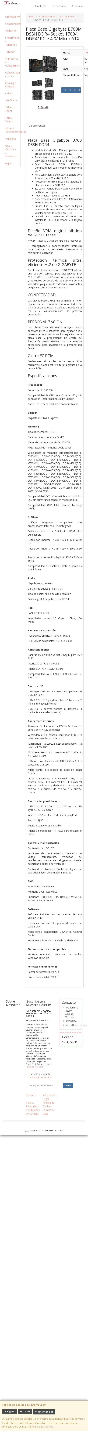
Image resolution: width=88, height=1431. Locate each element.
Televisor (10, 51)
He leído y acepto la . (41, 1076)
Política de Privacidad (34, 1067)
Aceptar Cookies (44, 1411)
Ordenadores (12, 16)
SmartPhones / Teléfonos (12, 41)
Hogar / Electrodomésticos (12, 130)
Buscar (77, 6)
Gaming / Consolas (10, 84)
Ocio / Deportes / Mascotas (10, 151)
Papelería (10, 138)
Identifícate (38, 6)
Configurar (10, 1411)
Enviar (67, 1085)
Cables (9, 93)
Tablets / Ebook (10, 109)
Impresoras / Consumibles (12, 62)
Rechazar (25, 1411)
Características (37, 125)
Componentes (12, 23)
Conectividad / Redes (12, 74)
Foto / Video (8, 119)
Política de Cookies (42, 1426)
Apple (8, 163)
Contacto (59, 6)
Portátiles (10, 30)
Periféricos (11, 100)
